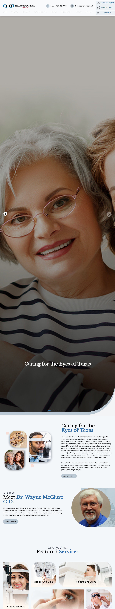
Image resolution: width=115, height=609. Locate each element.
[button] (49, 410)
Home (4, 12)
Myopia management (105, 3)
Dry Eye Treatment (105, 7)
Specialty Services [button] (40, 12)
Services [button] (26, 12)
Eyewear (54, 12)
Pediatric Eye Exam (85, 581)
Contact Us (89, 12)
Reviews (78, 12)
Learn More (68, 476)
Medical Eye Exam (44, 581)
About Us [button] (14, 12)
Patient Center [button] (66, 12)
